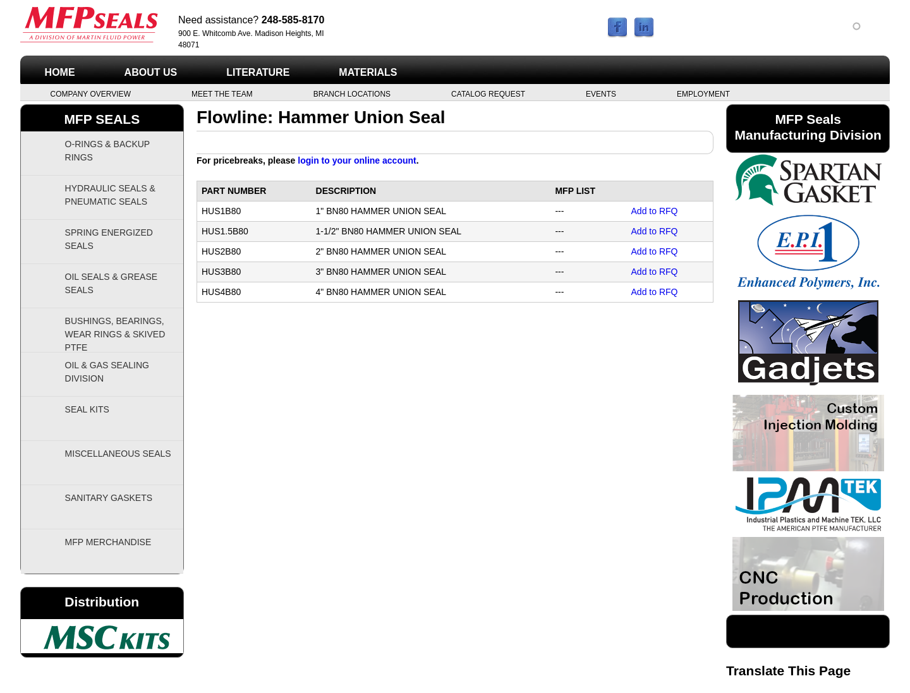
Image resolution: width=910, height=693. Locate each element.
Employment (703, 93)
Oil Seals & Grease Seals (111, 283)
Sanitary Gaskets (109, 498)
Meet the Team (222, 93)
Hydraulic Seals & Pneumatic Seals (110, 195)
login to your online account (357, 160)
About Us (151, 72)
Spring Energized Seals (109, 239)
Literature (257, 72)
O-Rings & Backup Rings (107, 150)
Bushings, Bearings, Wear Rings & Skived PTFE (115, 334)
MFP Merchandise (108, 542)
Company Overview (91, 93)
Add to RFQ (654, 211)
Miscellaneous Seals (118, 454)
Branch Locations (352, 93)
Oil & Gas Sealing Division (107, 371)
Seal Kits (87, 409)
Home (60, 72)
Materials (368, 72)
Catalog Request (488, 93)
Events (601, 93)
